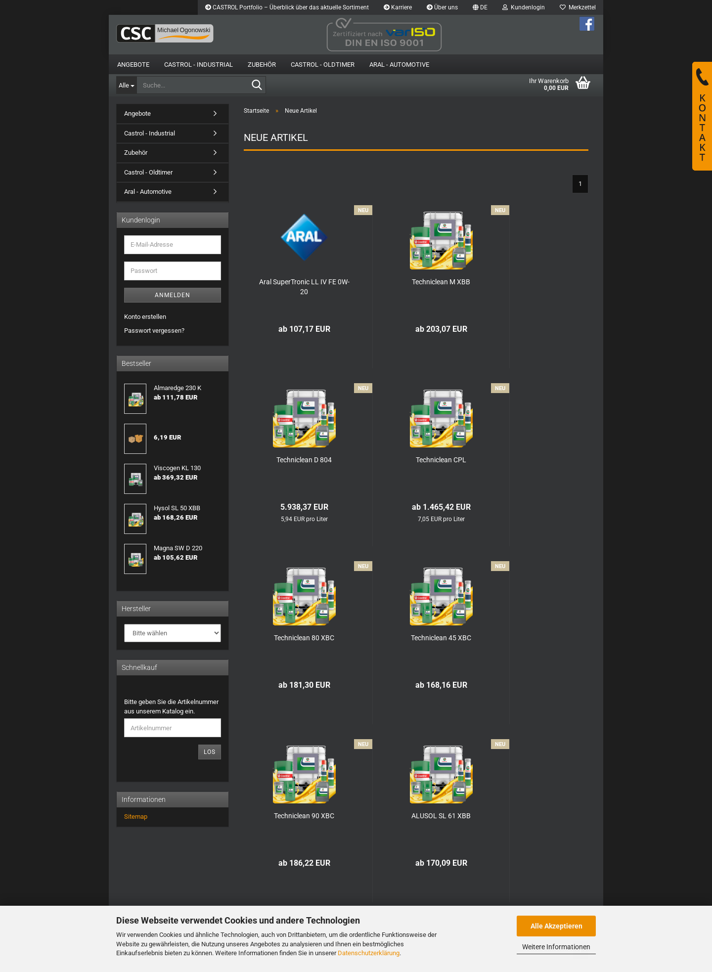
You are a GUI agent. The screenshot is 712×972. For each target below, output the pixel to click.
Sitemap (135, 816)
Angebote (133, 64)
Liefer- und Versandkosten (155, 883)
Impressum (231, 874)
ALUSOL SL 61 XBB (415, 638)
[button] (480, 7)
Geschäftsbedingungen (151, 892)
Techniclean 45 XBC (535, 460)
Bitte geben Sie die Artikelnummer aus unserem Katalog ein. (171, 706)
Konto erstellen (145, 316)
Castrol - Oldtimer (323, 64)
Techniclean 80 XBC (416, 460)
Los (210, 752)
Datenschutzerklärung (369, 953)
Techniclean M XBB (416, 282)
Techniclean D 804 (535, 282)
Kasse (321, 892)
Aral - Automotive (399, 64)
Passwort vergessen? (154, 330)
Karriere (398, 7)
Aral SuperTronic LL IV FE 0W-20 (296, 287)
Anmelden (172, 295)
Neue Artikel (329, 902)
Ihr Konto (324, 883)
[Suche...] (126, 85)
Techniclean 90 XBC (296, 638)
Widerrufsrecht (139, 874)
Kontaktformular (238, 883)
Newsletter (230, 902)
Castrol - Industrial (198, 64)
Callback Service (238, 892)
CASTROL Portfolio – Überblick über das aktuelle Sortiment (287, 7)
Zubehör (262, 64)
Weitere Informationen (556, 947)
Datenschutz (136, 902)
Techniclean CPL (295, 460)
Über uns (442, 7)
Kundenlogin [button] (523, 7)
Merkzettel (578, 7)
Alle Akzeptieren (556, 926)
